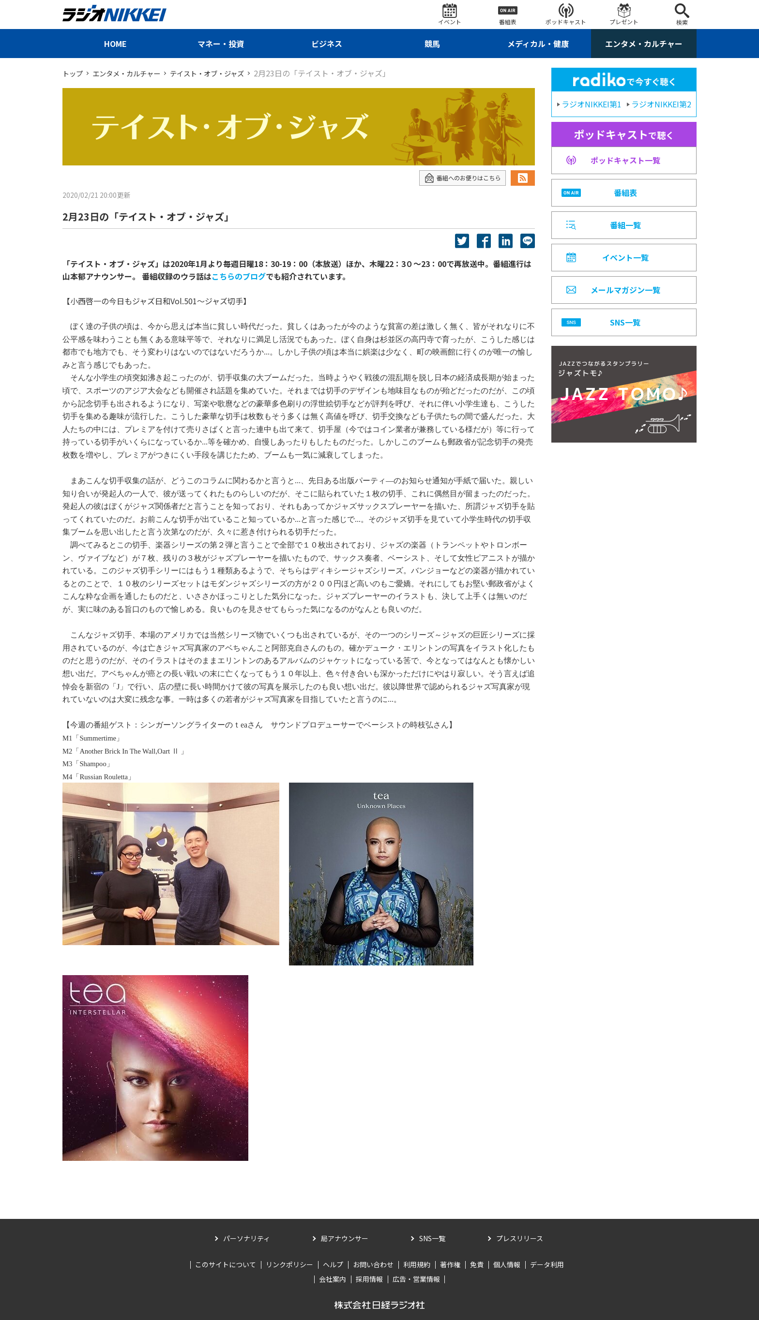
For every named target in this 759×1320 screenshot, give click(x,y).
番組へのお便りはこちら (457, 178)
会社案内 (332, 1279)
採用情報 (369, 1279)
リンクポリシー (289, 1264)
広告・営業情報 (416, 1279)
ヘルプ (333, 1264)
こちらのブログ (239, 276)
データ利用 (547, 1264)
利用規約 (416, 1264)
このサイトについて (225, 1264)
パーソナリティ (246, 1238)
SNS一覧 (432, 1238)
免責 (477, 1264)
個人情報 (506, 1264)
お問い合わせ (373, 1264)
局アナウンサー (344, 1238)
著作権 (450, 1264)
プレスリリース (519, 1238)
